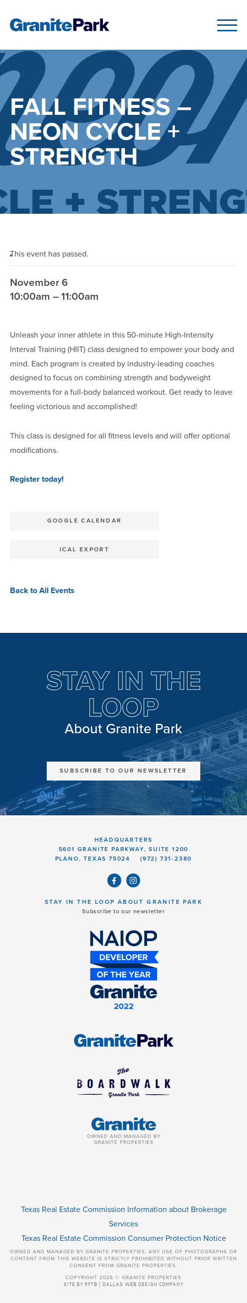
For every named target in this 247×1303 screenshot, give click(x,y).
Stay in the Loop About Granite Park (123, 901)
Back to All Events (42, 591)
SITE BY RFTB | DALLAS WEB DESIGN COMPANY (124, 1284)
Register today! (38, 479)
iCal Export (84, 549)
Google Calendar (84, 520)
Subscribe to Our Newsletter (123, 770)
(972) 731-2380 (166, 858)
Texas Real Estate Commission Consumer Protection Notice (123, 1238)
